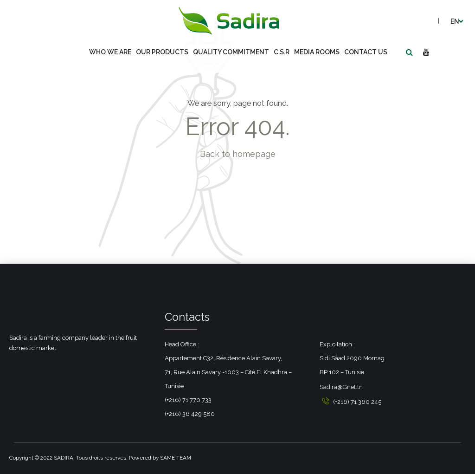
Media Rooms (317, 52)
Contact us (365, 52)
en (454, 21)
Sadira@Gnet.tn (341, 386)
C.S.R (281, 52)
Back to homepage (238, 154)
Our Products (162, 52)
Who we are (110, 52)
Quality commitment (231, 52)
